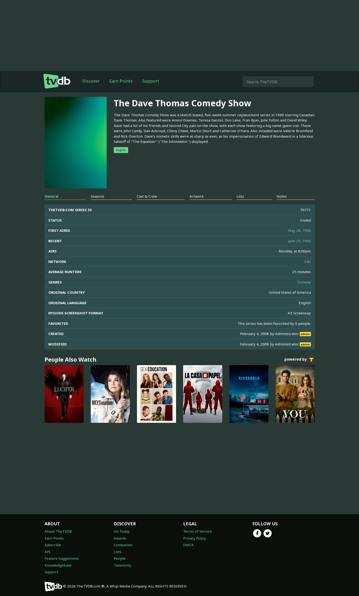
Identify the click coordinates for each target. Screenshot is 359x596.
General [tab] (51, 196)
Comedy (304, 282)
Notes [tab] (282, 196)
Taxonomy (122, 565)
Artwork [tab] (197, 196)
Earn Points (121, 81)
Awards (120, 538)
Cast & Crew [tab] (147, 196)
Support (150, 81)
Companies (123, 544)
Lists (117, 551)
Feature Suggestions (62, 558)
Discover (91, 81)
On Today (122, 531)
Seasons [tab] (97, 196)
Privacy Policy (194, 538)
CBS (307, 261)
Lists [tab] (240, 196)
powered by (299, 359)
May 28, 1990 (299, 230)
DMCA (188, 544)
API (47, 551)
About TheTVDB (58, 531)
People (120, 558)
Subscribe (53, 544)
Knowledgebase (58, 565)
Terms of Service (197, 531)
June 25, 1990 (299, 240)
